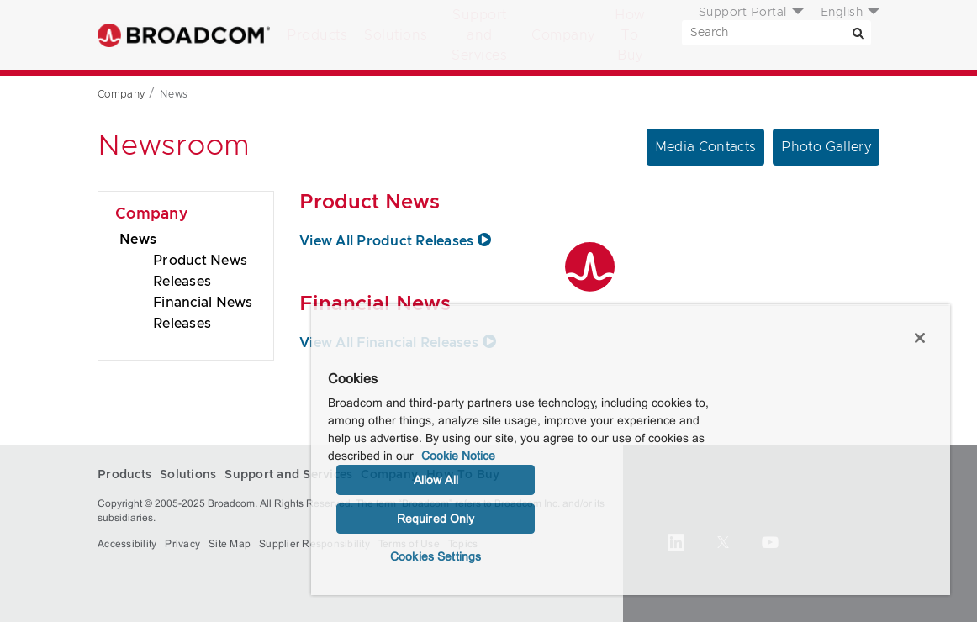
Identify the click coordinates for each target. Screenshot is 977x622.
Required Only (436, 518)
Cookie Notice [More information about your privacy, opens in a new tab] (458, 455)
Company (563, 35)
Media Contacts (706, 147)
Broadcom (184, 35)
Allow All (436, 480)
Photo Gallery (826, 147)
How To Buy (630, 35)
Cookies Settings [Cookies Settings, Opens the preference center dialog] (435, 556)
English (842, 12)
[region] (630, 449)
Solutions (396, 35)
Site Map (230, 544)
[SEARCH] (776, 32)
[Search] (858, 32)
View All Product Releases (397, 241)
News (137, 239)
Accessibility (127, 544)
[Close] (919, 337)
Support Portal (743, 12)
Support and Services (479, 35)
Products (317, 35)
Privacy (182, 544)
